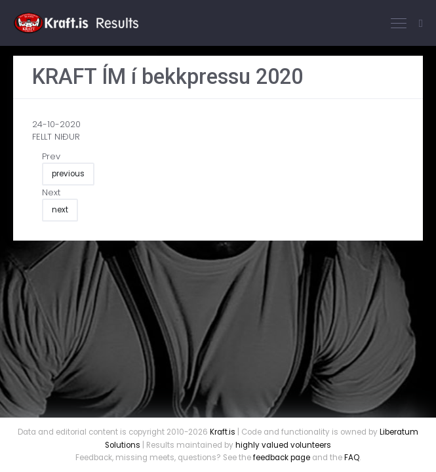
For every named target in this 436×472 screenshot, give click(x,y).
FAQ (351, 457)
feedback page (281, 457)
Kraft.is (222, 432)
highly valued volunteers (283, 445)
